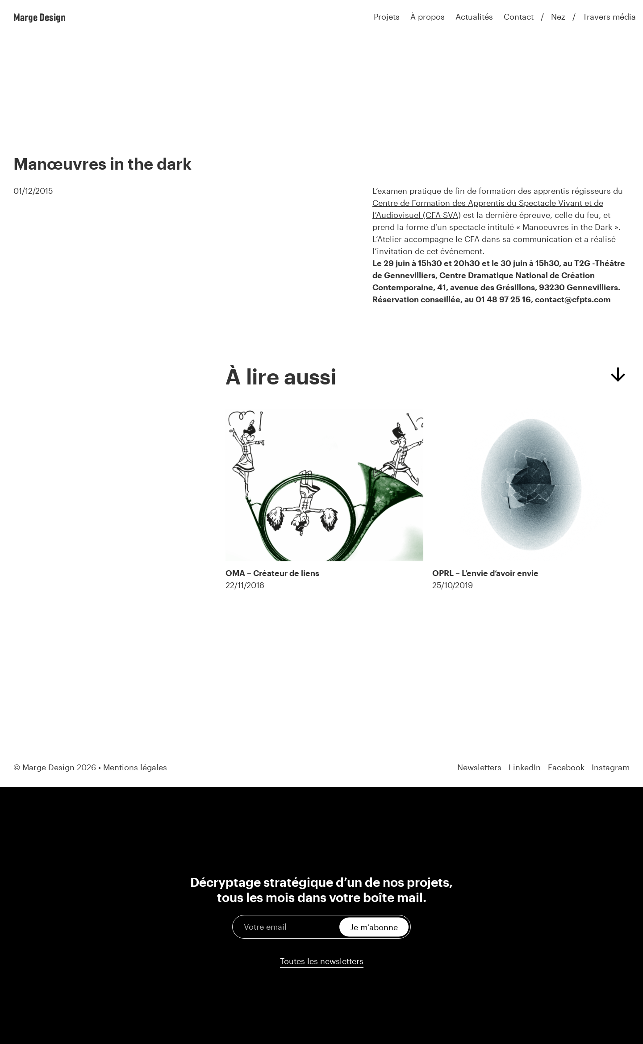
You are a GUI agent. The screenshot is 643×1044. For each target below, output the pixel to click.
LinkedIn (525, 767)
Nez (558, 16)
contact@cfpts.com (573, 299)
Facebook (566, 767)
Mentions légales (135, 767)
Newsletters (479, 767)
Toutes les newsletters (321, 961)
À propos (427, 16)
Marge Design (39, 17)
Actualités (474, 16)
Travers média (609, 16)
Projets (387, 16)
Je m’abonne (374, 926)
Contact (519, 16)
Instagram (611, 767)
